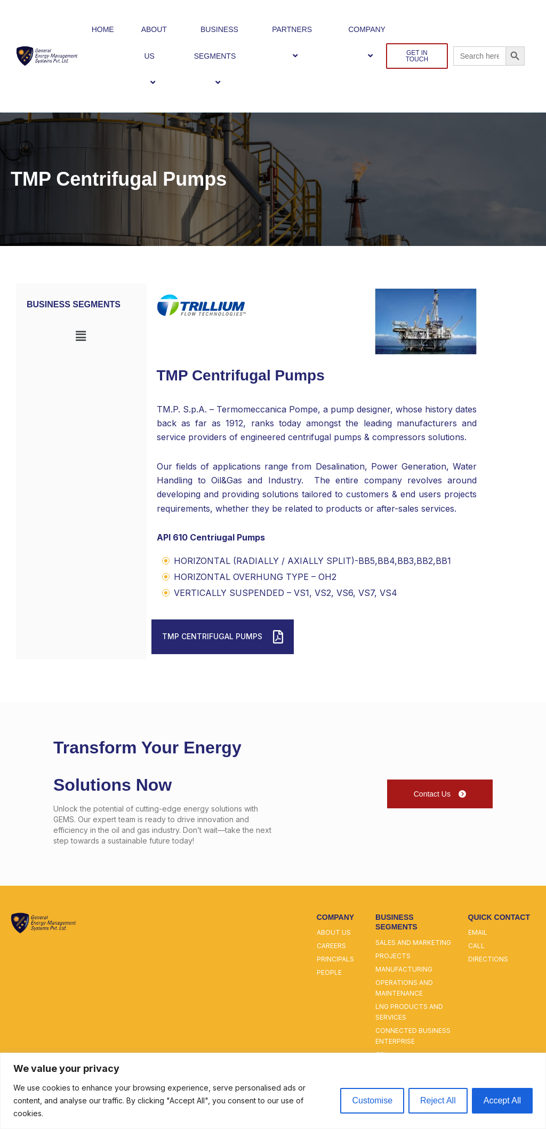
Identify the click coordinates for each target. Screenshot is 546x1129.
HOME (103, 29)
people (329, 972)
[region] (273, 1091)
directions (488, 959)
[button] (158, 56)
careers (331, 946)
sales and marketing (413, 943)
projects (393, 956)
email (477, 932)
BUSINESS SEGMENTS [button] (219, 56)
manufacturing (403, 969)
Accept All (502, 1100)
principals (335, 959)
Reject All (438, 1100)
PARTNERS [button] (296, 42)
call (476, 946)
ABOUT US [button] (154, 56)
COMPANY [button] (371, 42)
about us (334, 932)
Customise (372, 1100)
